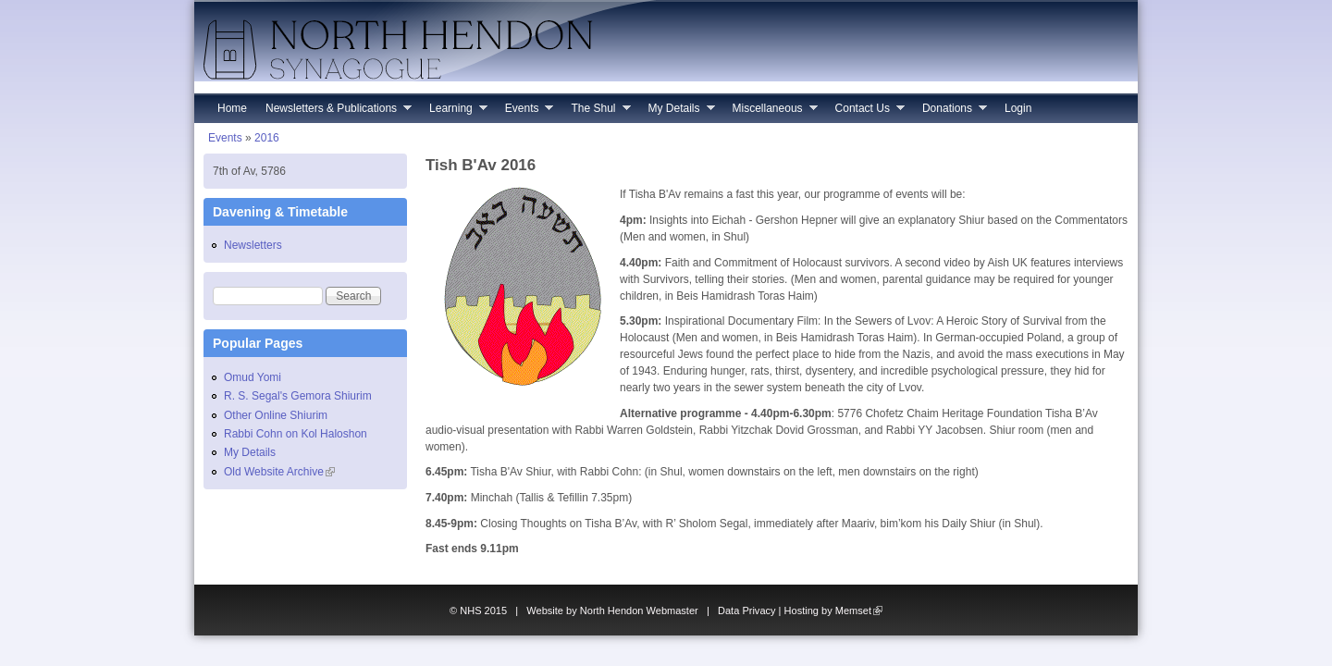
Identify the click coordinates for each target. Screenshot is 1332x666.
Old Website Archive (279, 471)
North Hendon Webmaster (639, 610)
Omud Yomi (252, 377)
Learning (453, 112)
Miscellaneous (770, 112)
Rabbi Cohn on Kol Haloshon (295, 433)
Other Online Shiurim (275, 415)
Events (525, 112)
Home (232, 108)
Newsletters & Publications (334, 112)
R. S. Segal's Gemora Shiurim (298, 395)
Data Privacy (747, 610)
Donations (950, 112)
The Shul (595, 112)
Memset (858, 610)
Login (1018, 108)
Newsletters (253, 245)
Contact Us (865, 112)
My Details (677, 112)
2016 (266, 137)
